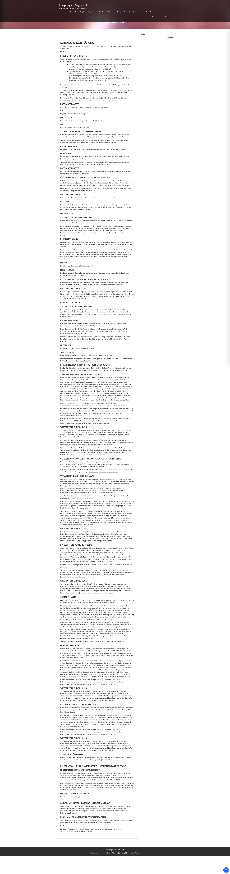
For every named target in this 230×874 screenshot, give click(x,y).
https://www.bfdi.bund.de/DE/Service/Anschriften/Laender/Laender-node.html (87, 100)
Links (156, 12)
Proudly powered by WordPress (100, 853)
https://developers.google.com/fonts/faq (116, 469)
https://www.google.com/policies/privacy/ (103, 472)
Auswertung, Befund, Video (133, 12)
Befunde (166, 17)
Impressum (165, 12)
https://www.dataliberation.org (81, 498)
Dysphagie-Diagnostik (73, 5)
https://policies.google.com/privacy (97, 490)
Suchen (143, 34)
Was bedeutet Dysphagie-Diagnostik (82, 12)
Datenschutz (156, 17)
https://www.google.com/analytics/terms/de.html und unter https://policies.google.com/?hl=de (92, 405)
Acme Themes (135, 853)
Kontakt (149, 12)
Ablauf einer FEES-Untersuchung (109, 12)
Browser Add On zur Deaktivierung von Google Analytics (88, 454)
